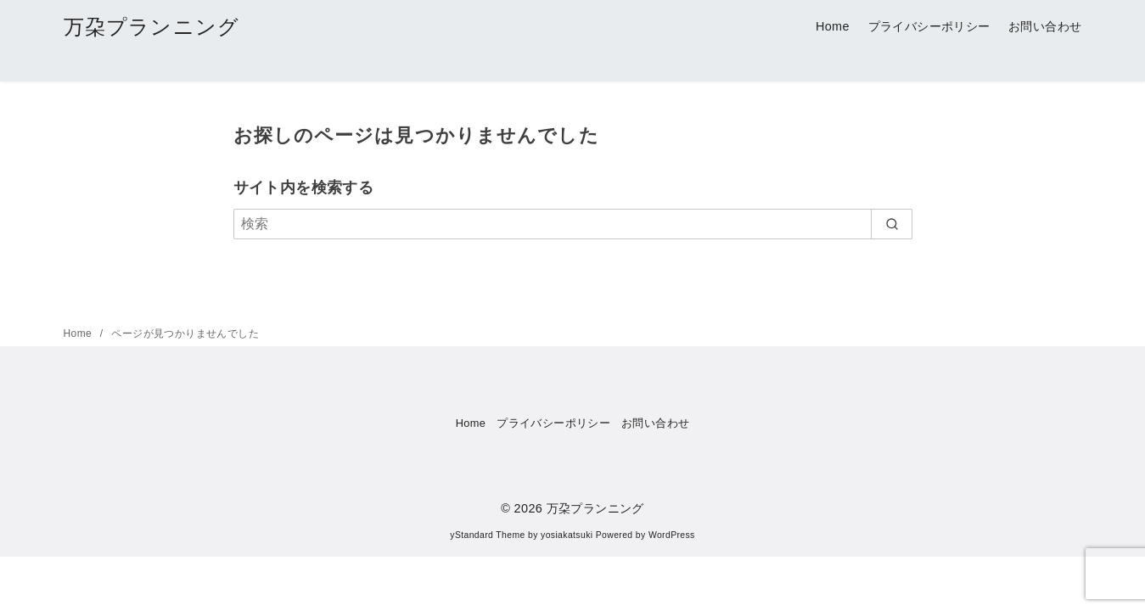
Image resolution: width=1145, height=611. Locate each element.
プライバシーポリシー (929, 26)
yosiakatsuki (566, 535)
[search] (891, 224)
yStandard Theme (487, 535)
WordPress (671, 535)
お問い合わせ (1044, 26)
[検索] (572, 224)
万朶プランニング (152, 26)
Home (833, 26)
